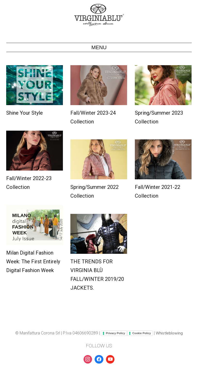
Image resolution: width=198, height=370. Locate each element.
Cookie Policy (141, 333)
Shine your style (24, 113)
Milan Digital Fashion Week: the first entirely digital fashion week (33, 261)
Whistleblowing (169, 333)
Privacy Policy (115, 333)
